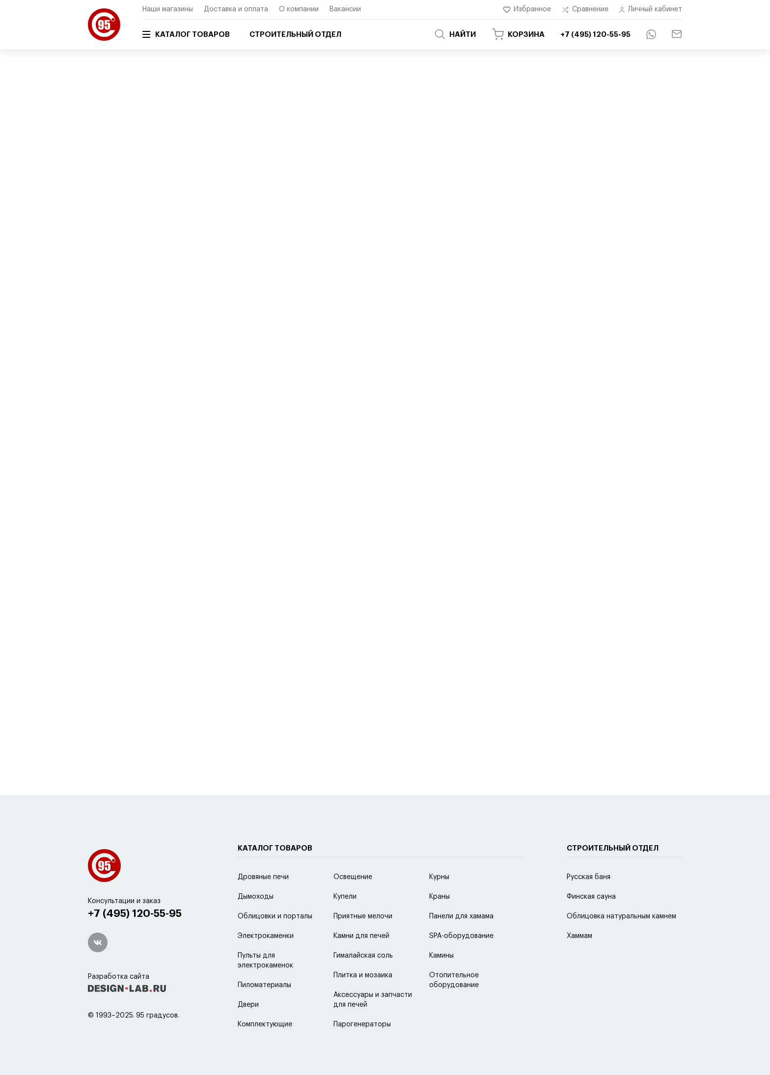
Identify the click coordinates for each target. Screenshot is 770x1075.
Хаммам (579, 936)
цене (279, 239)
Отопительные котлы (135, 125)
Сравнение (585, 9)
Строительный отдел (295, 34)
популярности (234, 239)
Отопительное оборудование (454, 980)
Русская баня (588, 877)
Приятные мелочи (362, 916)
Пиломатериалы (264, 985)
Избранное (527, 9)
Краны (439, 896)
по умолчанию (174, 239)
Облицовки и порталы (275, 916)
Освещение (352, 877)
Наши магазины (167, 9)
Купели (345, 896)
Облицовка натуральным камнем (621, 916)
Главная (99, 77)
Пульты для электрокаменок (265, 960)
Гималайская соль (363, 955)
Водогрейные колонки (348, 125)
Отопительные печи (240, 125)
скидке (311, 239)
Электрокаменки (266, 936)
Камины (441, 955)
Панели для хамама (461, 916)
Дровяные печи (263, 877)
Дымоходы (256, 896)
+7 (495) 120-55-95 (135, 914)
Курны (439, 877)
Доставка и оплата (236, 9)
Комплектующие (265, 1024)
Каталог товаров (186, 34)
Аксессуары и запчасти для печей (372, 1000)
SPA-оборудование (461, 936)
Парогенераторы (362, 1024)
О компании (299, 9)
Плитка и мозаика (362, 975)
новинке (348, 239)
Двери (248, 1004)
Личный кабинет (650, 9)
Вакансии (345, 9)
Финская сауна (591, 896)
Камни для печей (361, 936)
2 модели (424, 277)
